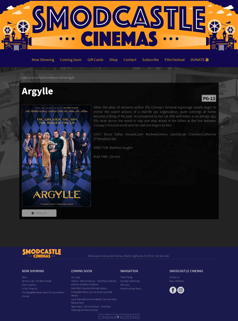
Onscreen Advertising (129, 280)
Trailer (39, 213)
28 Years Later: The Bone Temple (36, 280)
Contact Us (174, 277)
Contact (130, 59)
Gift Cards (95, 59)
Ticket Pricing (126, 277)
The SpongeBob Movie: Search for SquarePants (43, 292)
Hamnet (25, 296)
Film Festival (175, 59)
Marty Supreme (29, 284)
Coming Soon (71, 59)
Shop (113, 59)
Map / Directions (176, 280)
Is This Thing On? (30, 288)
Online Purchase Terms (130, 288)
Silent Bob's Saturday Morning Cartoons (89, 288)
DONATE (200, 59)
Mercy (24, 277)
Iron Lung (75, 277)
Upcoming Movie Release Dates (47, 77)
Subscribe (150, 59)
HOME (24, 77)
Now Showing (43, 59)
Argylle (70, 77)
